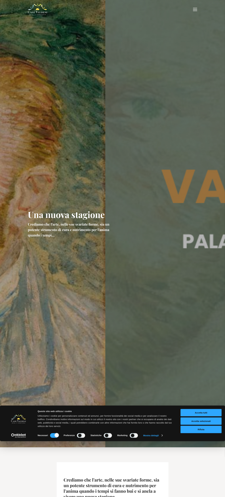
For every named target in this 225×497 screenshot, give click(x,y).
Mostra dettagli (151, 491)
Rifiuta (201, 485)
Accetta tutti (201, 468)
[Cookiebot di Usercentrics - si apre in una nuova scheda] (18, 491)
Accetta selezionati (201, 477)
